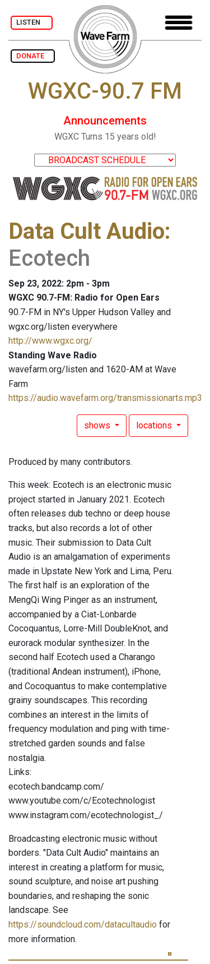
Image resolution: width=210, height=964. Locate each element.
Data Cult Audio (86, 231)
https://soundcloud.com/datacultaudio (82, 924)
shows (98, 425)
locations (155, 425)
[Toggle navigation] (178, 23)
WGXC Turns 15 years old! (105, 136)
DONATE (32, 56)
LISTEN (31, 22)
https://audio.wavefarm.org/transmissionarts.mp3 (105, 398)
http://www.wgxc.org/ (50, 340)
